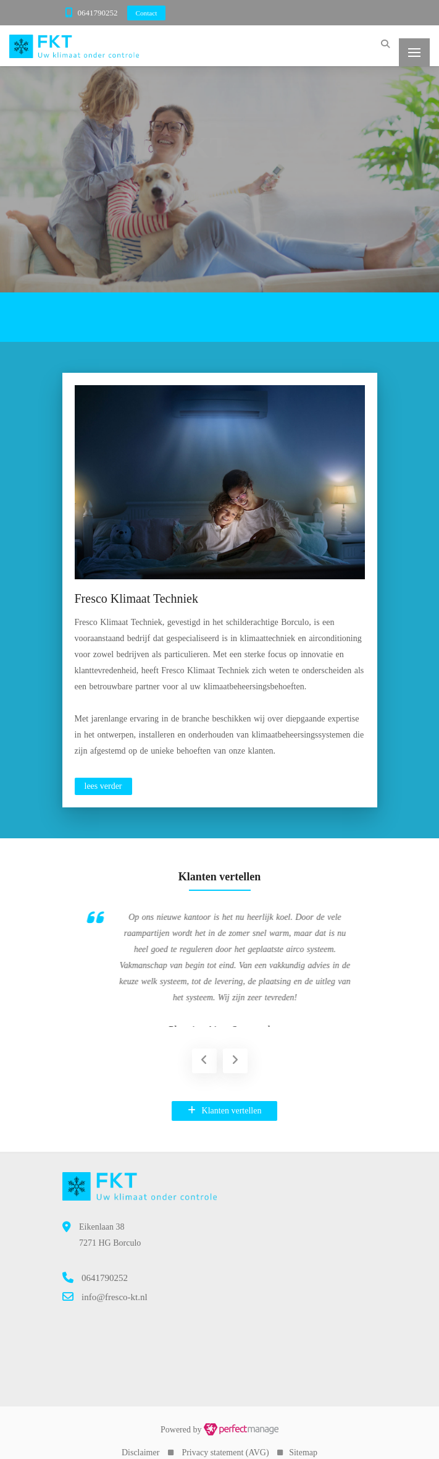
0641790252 (98, 12)
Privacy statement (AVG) (225, 1441)
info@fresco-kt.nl (115, 1286)
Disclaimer (140, 1441)
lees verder (103, 786)
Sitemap (303, 1441)
